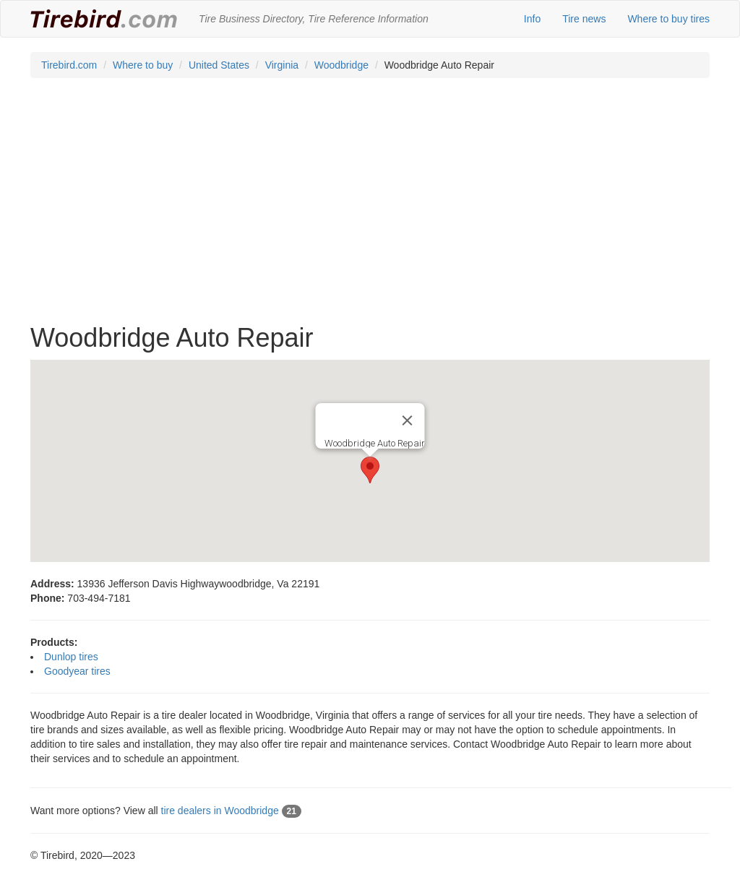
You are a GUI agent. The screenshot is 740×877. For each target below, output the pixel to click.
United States (219, 65)
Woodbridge (341, 65)
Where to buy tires (668, 19)
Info (532, 19)
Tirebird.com (69, 65)
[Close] (407, 420)
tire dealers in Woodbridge (231, 810)
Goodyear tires (77, 671)
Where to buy (143, 65)
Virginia (281, 65)
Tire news (584, 19)
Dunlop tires (71, 656)
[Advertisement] (370, 208)
